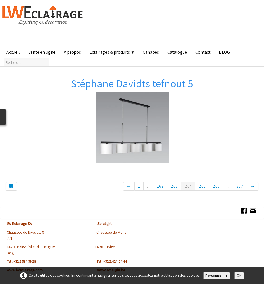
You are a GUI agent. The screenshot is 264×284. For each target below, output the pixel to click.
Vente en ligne (41, 52)
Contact (203, 52)
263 (174, 186)
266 (216, 186)
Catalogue (177, 52)
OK (239, 275)
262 (160, 186)
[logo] (43, 25)
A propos (72, 52)
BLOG (224, 52)
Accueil (13, 52)
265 (202, 186)
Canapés (151, 52)
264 (188, 186)
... (148, 186)
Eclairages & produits (111, 52)
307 (239, 186)
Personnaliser (216, 275)
